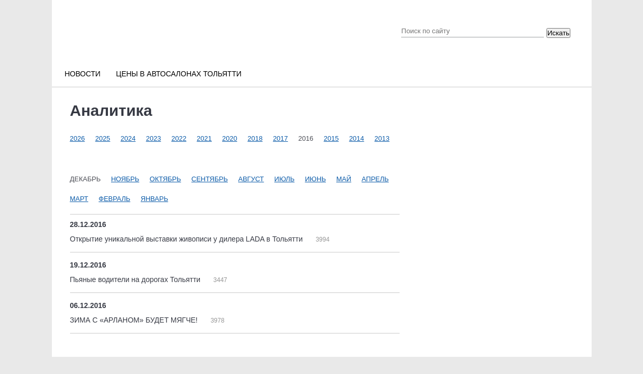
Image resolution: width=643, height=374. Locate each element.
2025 (102, 138)
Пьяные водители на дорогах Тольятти (136, 279)
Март (79, 199)
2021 (204, 138)
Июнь (315, 179)
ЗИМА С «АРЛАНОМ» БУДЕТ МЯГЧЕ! (135, 320)
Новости (83, 74)
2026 (77, 138)
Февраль (114, 199)
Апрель (375, 179)
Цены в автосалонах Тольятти (179, 74)
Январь (154, 199)
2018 (255, 138)
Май (343, 179)
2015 (331, 138)
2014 (356, 138)
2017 (280, 138)
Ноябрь (125, 179)
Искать (559, 33)
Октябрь (165, 179)
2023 (153, 138)
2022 (178, 138)
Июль (285, 179)
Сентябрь (209, 179)
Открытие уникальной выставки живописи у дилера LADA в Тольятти (187, 239)
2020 (229, 138)
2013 (382, 138)
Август (251, 179)
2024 (127, 138)
